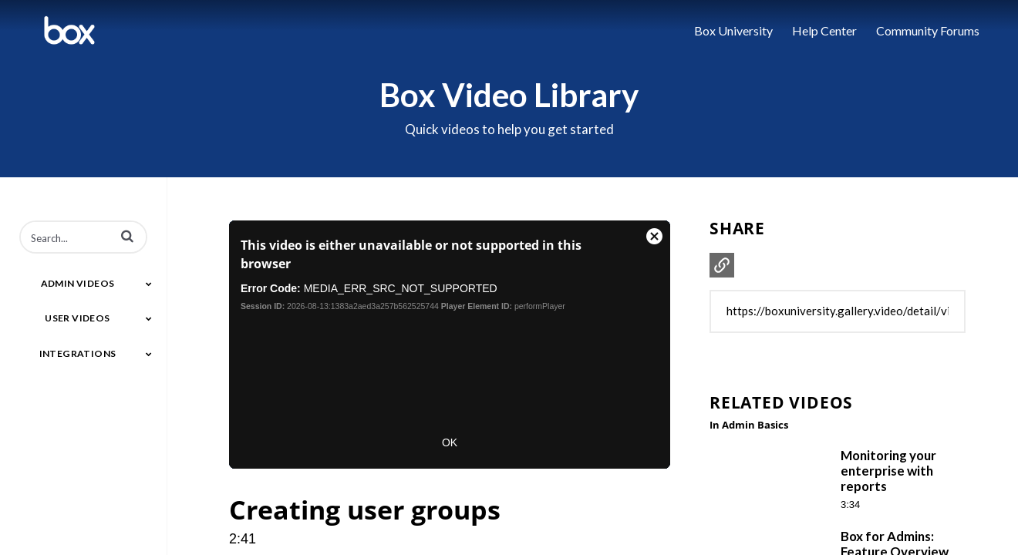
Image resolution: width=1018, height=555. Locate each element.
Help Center (824, 30)
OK (449, 442)
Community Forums (927, 30)
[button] (127, 236)
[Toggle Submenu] (148, 284)
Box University (733, 30)
